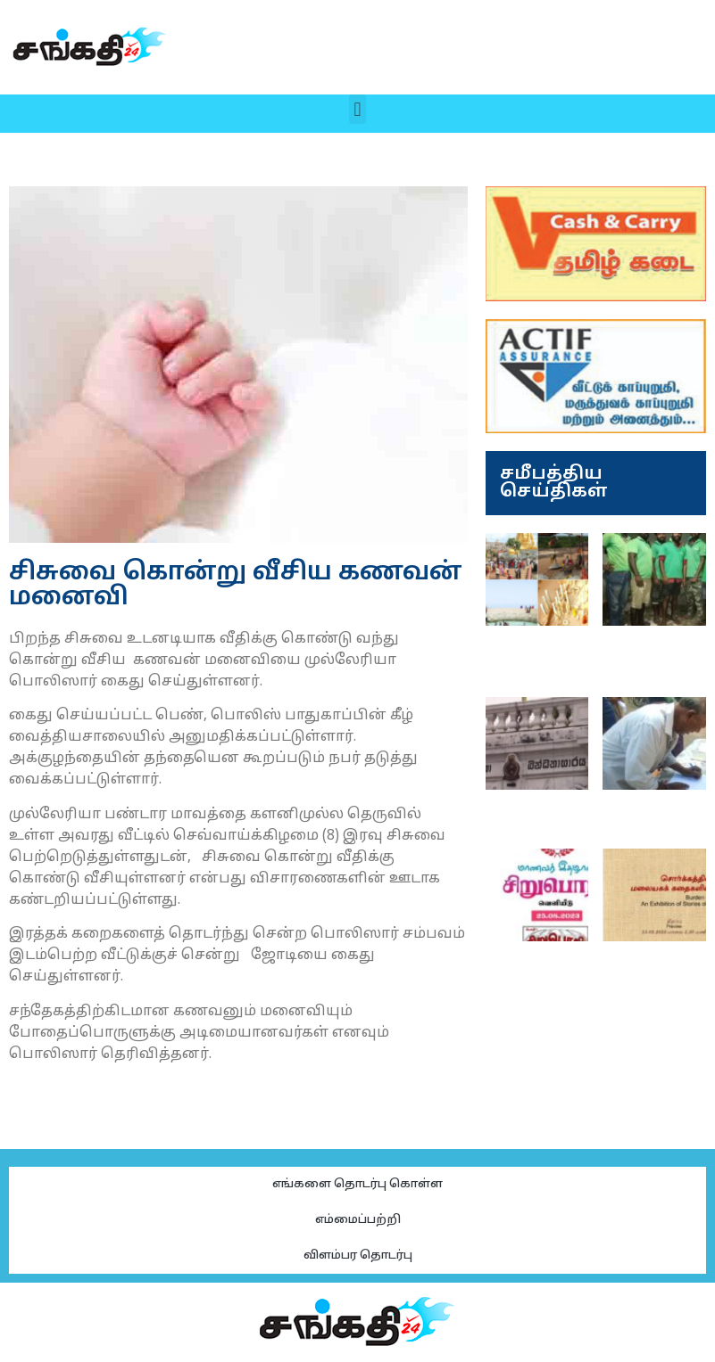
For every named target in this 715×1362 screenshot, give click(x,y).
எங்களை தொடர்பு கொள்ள (357, 1184)
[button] (357, 109)
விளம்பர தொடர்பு (357, 1256)
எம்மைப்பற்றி (358, 1220)
